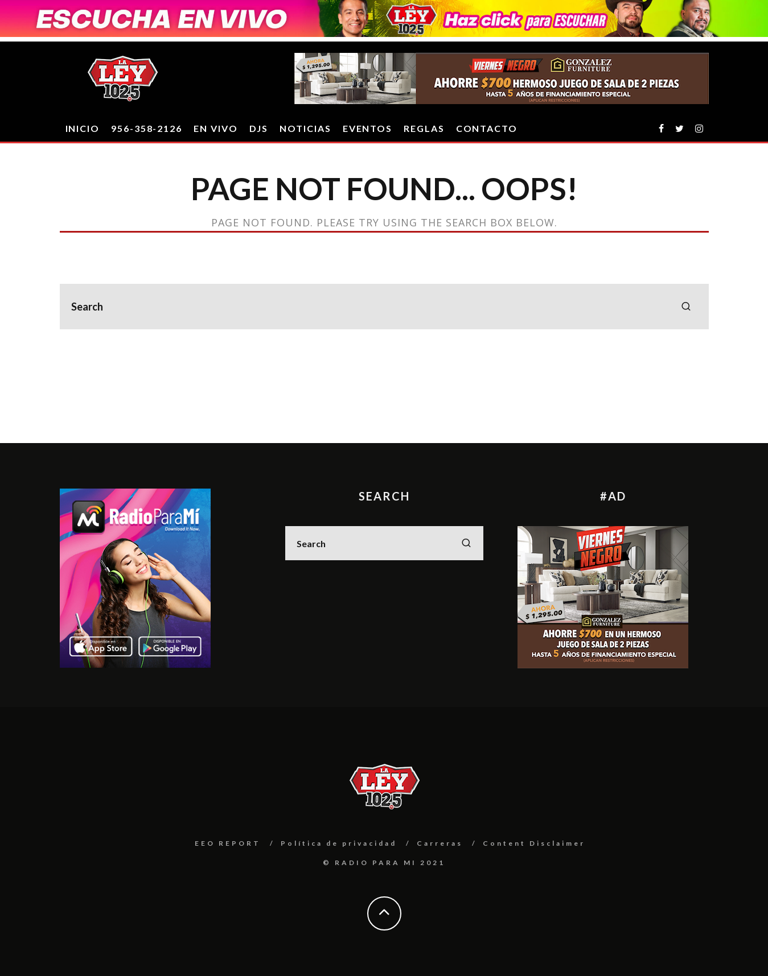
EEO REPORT (228, 843)
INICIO (82, 128)
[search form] (384, 306)
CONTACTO (487, 128)
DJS (259, 128)
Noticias (305, 128)
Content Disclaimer (534, 843)
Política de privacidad (339, 843)
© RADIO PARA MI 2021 (384, 862)
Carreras (440, 843)
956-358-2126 (146, 128)
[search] (686, 306)
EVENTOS (367, 128)
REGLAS (424, 128)
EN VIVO (215, 128)
